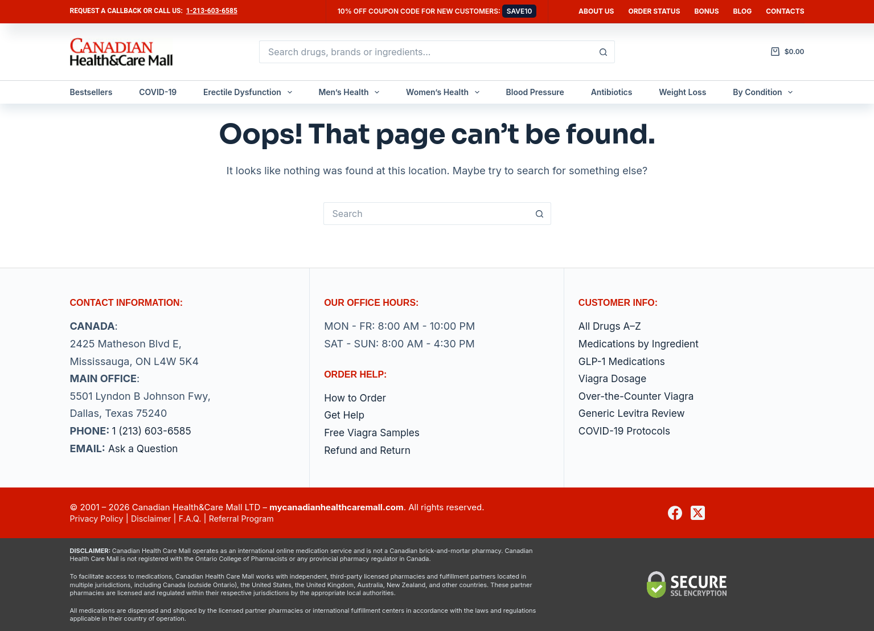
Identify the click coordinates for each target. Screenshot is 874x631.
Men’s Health (351, 92)
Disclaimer (155, 518)
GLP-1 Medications (623, 361)
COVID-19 (158, 92)
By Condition (765, 92)
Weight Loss (682, 92)
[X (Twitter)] (698, 513)
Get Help (345, 415)
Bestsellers (91, 92)
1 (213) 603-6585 (153, 431)
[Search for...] (425, 51)
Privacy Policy (98, 518)
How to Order (356, 398)
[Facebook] (675, 513)
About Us (596, 11)
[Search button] (603, 51)
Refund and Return (369, 450)
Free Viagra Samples (374, 433)
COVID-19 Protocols (626, 431)
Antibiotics (612, 92)
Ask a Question (144, 448)
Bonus (707, 11)
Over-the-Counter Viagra (638, 396)
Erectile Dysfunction (250, 92)
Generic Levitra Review (634, 413)
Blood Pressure (535, 92)
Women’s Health (445, 92)
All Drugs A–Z (611, 326)
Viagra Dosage (614, 378)
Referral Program (249, 518)
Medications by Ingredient (641, 344)
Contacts (785, 11)
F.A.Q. (196, 518)
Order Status (654, 11)
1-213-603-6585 (211, 11)
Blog (742, 11)
